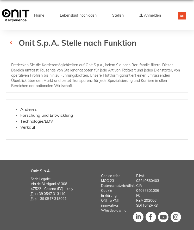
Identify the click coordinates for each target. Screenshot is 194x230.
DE (182, 16)
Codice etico (111, 176)
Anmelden (150, 15)
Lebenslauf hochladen (78, 15)
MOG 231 (108, 181)
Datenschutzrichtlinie (118, 185)
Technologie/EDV (36, 121)
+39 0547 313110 (51, 194)
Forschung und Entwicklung (46, 115)
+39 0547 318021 (52, 198)
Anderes (28, 109)
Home (39, 15)
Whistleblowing (114, 210)
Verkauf (27, 127)
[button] (11, 43)
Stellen (118, 15)
